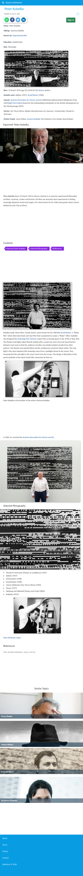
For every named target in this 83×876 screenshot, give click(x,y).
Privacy (5, 851)
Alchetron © (9, 864)
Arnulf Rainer (33, 95)
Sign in (71, 20)
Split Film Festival (15, 103)
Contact (5, 858)
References (57, 248)
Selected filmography (39, 248)
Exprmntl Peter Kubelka (16, 248)
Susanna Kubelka (33, 119)
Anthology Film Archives (27, 339)
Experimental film (20, 35)
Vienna (41, 90)
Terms (4, 845)
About (4, 838)
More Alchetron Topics (12, 637)
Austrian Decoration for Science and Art (26, 100)
